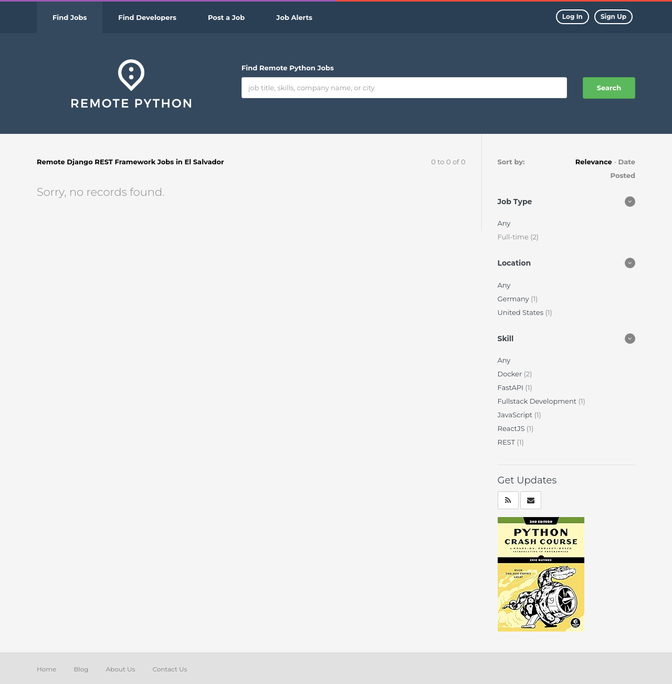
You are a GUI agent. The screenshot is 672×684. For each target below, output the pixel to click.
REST (507, 442)
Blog (81, 669)
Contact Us (169, 669)
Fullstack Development (538, 401)
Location (514, 263)
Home (46, 669)
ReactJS (512, 428)
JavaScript (516, 415)
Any (504, 223)
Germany (514, 298)
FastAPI (512, 387)
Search (609, 87)
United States (521, 312)
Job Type (515, 201)
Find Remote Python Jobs (288, 68)
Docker (511, 374)
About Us (120, 669)
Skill (506, 338)
